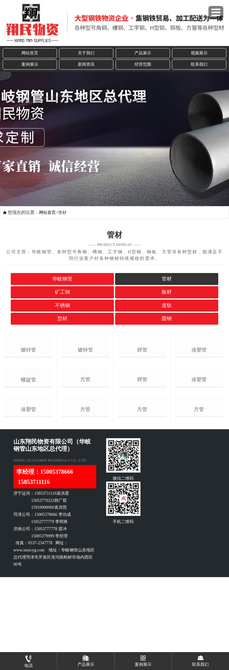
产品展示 (142, 53)
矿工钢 (62, 292)
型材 (62, 318)
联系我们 (199, 64)
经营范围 (142, 64)
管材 (167, 279)
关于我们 (86, 53)
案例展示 (29, 64)
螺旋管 (28, 441)
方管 (85, 441)
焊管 (142, 381)
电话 (28, 660)
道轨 (167, 305)
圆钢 (167, 318)
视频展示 (199, 53)
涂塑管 (28, 502)
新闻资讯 (86, 64)
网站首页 (29, 53)
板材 (167, 292)
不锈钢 (62, 305)
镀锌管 (28, 381)
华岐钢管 (62, 279)
